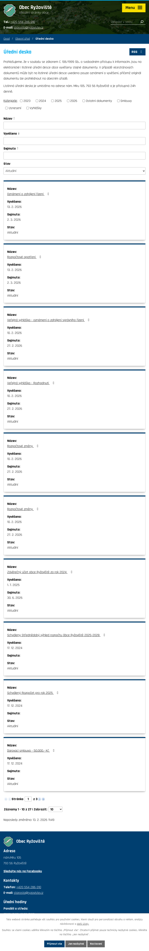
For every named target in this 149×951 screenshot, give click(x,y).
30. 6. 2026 (15, 597)
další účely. (83, 924)
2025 (58, 101)
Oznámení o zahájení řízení (29, 194)
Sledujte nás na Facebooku (22, 871)
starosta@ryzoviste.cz (28, 27)
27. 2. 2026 (14, 345)
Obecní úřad (22, 39)
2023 (26, 101)
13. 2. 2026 (14, 207)
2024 (42, 101)
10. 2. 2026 (14, 333)
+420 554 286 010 (22, 22)
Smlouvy (126, 101)
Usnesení (15, 108)
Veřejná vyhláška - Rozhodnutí (31, 383)
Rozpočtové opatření (25, 257)
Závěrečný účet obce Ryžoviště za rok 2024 (40, 572)
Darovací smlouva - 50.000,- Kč (31, 750)
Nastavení (96, 944)
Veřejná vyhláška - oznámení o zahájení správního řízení (49, 320)
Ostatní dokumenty (99, 101)
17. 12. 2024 (14, 648)
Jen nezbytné (76, 944)
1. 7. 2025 (13, 585)
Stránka (17, 799)
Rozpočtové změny (23, 446)
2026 (73, 101)
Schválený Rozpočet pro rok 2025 (33, 693)
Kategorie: (10, 100)
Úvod (6, 39)
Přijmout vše (54, 944)
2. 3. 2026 (14, 219)
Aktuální (12, 232)
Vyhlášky (36, 108)
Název (7, 118)
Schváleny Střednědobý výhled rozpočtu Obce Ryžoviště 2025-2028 (57, 635)
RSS (138, 52)
